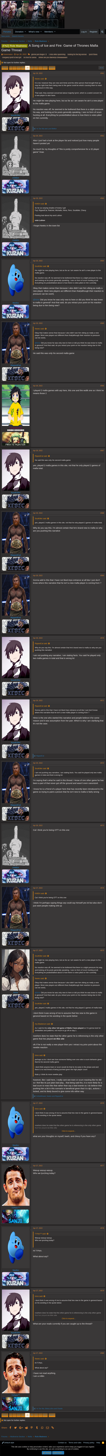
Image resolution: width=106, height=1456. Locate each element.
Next (51, 68)
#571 (101, 700)
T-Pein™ (16, 1210)
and (47, 129)
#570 (101, 638)
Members (48, 31)
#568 (101, 513)
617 (45, 68)
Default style (8, 1443)
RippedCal (16, 365)
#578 (101, 1231)
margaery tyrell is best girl (11, 57)
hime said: (40, 1058)
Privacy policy (88, 1443)
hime (16, 992)
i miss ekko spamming (57, 54)
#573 (101, 825)
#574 (101, 888)
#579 (101, 1293)
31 (36, 68)
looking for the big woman (77, 54)
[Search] (102, 31)
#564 (101, 261)
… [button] (14, 68)
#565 (101, 323)
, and (50, 1099)
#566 (101, 386)
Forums (7, 31)
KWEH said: (40, 204)
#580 (101, 1356)
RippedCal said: (42, 456)
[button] (25, 31)
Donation (19, 31)
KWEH (17, 178)
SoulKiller (16, 115)
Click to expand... (69, 1133)
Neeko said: (40, 79)
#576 (101, 1106)
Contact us (62, 1443)
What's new (34, 31)
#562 (101, 136)
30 (32, 68)
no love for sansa (30, 57)
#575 (101, 950)
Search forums (18, 36)
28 (23, 68)
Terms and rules (75, 1443)
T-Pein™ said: (41, 1236)
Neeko (17, 303)
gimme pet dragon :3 (39, 54)
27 (19, 68)
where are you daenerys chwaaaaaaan (53, 57)
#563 (101, 198)
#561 (101, 73)
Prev (5, 68)
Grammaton (8, 54)
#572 (101, 763)
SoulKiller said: (42, 266)
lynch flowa (93, 54)
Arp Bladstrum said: (43, 1026)
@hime (37, 299)
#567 (101, 451)
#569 (101, 576)
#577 (101, 1168)
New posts (5, 36)
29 (27, 68)
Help (98, 1443)
